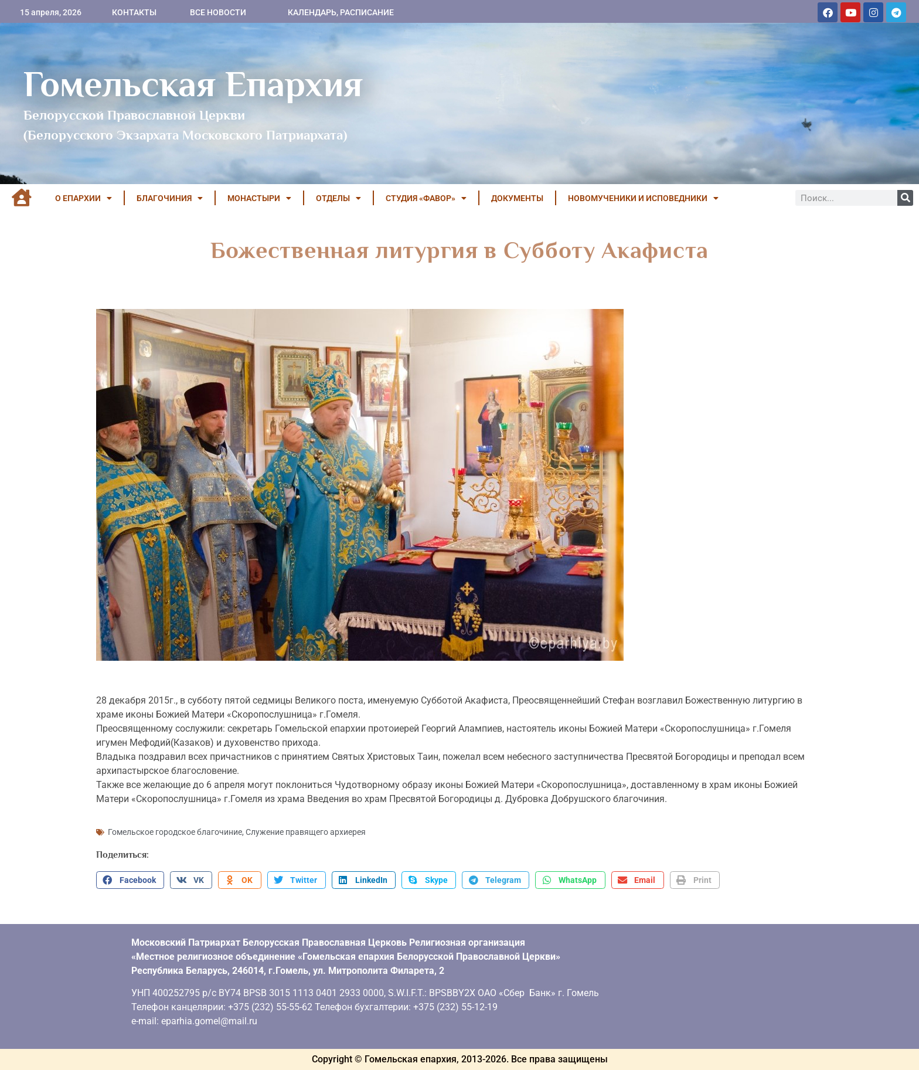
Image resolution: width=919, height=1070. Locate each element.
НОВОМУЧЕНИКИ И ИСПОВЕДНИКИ (643, 198)
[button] (130, 880)
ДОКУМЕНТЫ (517, 198)
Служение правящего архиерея (306, 832)
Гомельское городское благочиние (175, 832)
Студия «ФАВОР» (426, 198)
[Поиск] (905, 198)
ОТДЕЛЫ (338, 198)
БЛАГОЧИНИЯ (170, 198)
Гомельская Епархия (193, 83)
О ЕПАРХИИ (83, 198)
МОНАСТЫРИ (259, 198)
